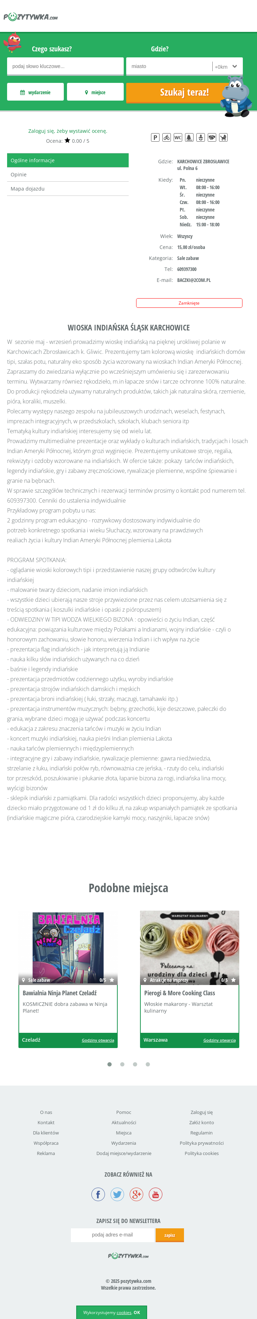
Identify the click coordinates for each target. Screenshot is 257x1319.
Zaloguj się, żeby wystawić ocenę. (67, 131)
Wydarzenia (123, 1143)
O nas (46, 1112)
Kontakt (46, 1122)
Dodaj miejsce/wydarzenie (123, 1153)
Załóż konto (201, 1122)
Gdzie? (160, 48)
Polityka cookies (202, 1153)
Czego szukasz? (52, 48)
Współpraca (46, 1143)
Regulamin (201, 1133)
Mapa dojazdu (28, 188)
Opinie (19, 174)
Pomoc (123, 1112)
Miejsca (124, 1133)
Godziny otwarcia (98, 1040)
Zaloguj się (202, 1112)
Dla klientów (46, 1133)
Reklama (46, 1153)
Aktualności (124, 1122)
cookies (124, 1312)
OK (137, 1312)
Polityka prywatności (202, 1143)
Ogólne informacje (33, 160)
